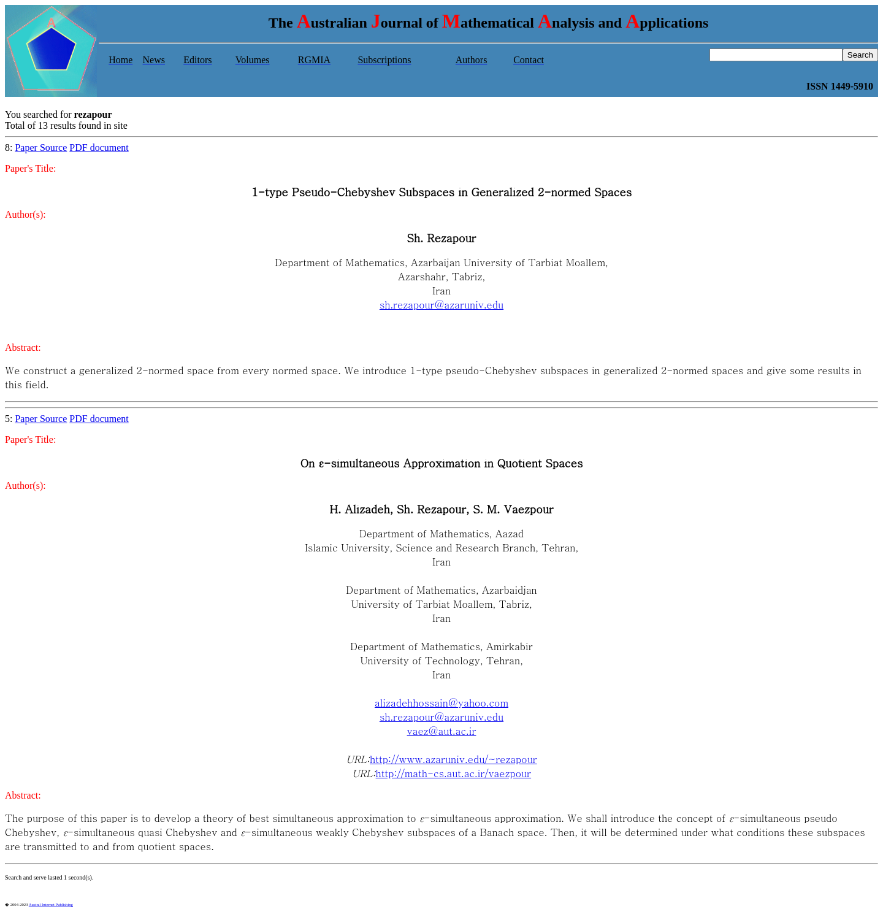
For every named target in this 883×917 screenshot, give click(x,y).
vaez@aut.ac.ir (441, 731)
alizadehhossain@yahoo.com (441, 703)
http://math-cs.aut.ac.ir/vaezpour (453, 773)
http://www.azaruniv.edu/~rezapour (453, 759)
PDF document (98, 147)
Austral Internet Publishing (51, 904)
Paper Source (41, 147)
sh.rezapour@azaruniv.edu (441, 304)
